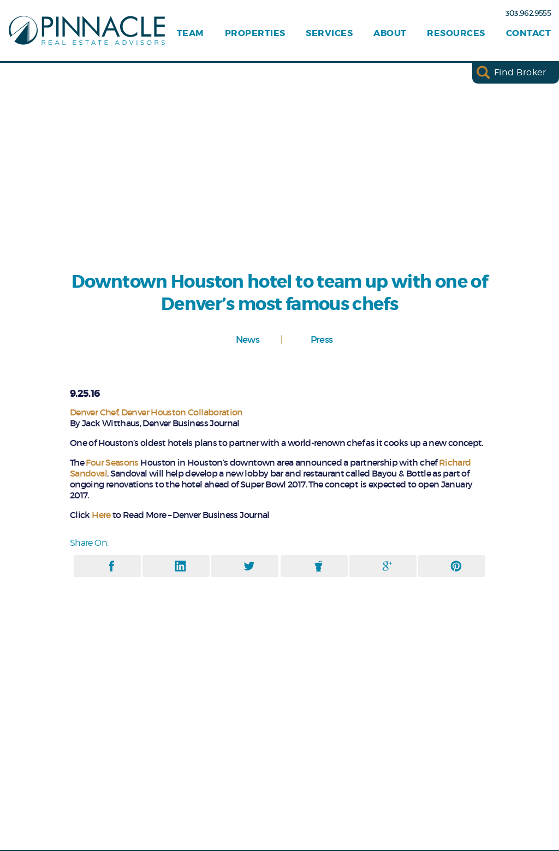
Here (102, 514)
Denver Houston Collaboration (182, 412)
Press (322, 340)
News (247, 340)
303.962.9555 (528, 13)
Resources (456, 33)
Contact (528, 33)
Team (190, 33)
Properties (255, 33)
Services (329, 33)
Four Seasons (112, 462)
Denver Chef (94, 412)
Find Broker (520, 72)
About (389, 33)
